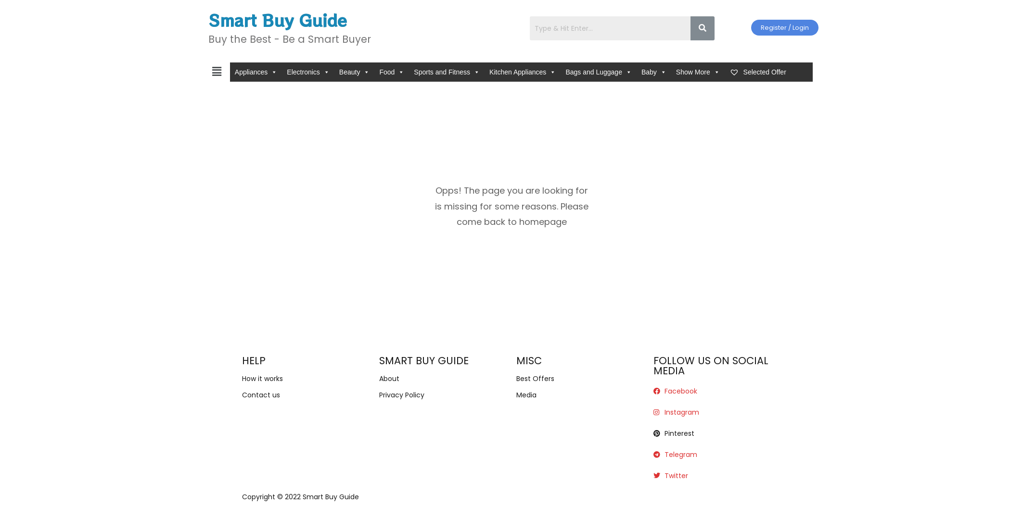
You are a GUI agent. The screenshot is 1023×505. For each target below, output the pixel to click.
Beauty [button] (354, 72)
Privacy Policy (401, 395)
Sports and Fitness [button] (447, 72)
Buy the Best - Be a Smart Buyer (289, 39)
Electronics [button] (308, 72)
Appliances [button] (256, 72)
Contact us (261, 395)
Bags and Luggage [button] (598, 72)
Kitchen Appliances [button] (522, 72)
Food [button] (391, 72)
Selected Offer (757, 72)
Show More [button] (698, 72)
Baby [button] (653, 72)
